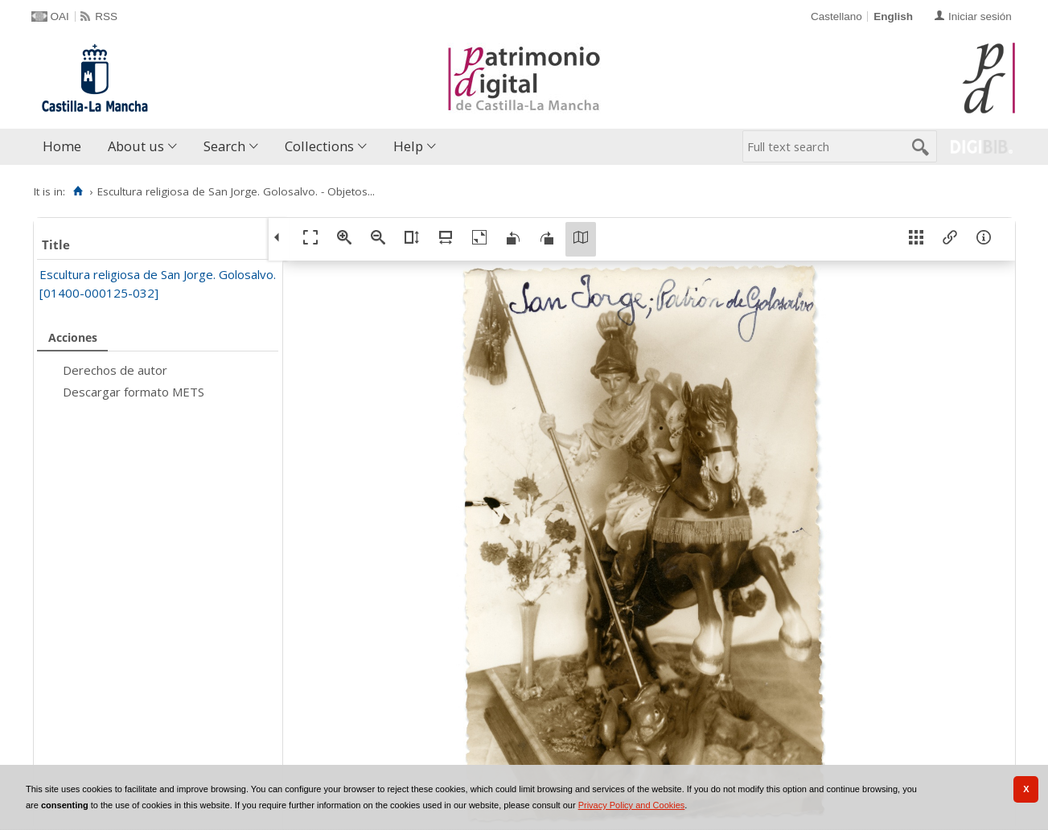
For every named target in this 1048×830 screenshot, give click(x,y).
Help (408, 146)
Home (62, 146)
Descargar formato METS (133, 392)
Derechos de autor (115, 370)
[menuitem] (65, 147)
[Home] (78, 191)
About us (136, 146)
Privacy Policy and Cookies (631, 805)
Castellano (836, 16)
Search (224, 146)
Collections (319, 146)
